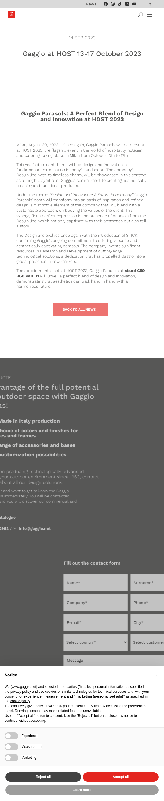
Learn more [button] (82, 790)
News (91, 4)
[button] (156, 675)
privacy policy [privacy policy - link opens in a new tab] (20, 692)
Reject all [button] (43, 777)
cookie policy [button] (20, 701)
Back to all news (79, 310)
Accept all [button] (121, 777)
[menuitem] (150, 4)
